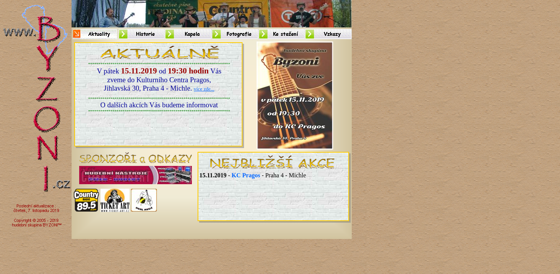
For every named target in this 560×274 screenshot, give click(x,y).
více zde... (204, 89)
